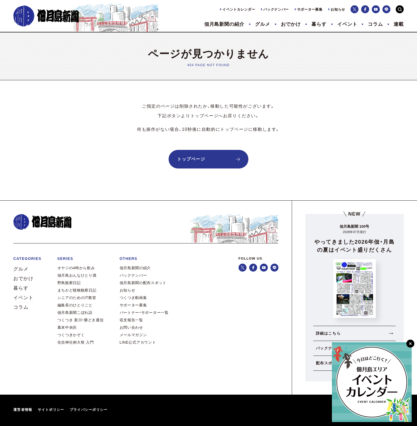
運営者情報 (22, 409)
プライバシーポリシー (89, 409)
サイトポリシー (51, 409)
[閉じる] (410, 344)
